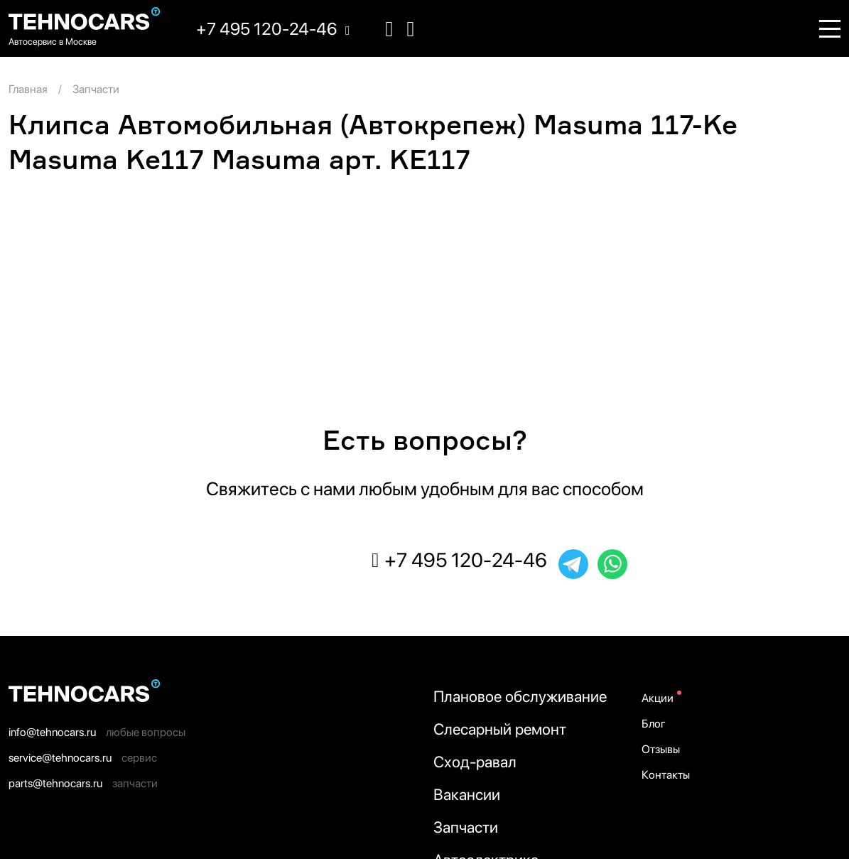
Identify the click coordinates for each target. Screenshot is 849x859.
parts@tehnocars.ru (55, 783)
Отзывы (661, 749)
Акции (658, 698)
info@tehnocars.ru (52, 732)
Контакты (666, 775)
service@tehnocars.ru (60, 758)
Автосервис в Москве (53, 41)
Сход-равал (475, 761)
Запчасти (465, 827)
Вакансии (466, 794)
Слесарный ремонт (499, 729)
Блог (654, 723)
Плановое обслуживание (520, 696)
